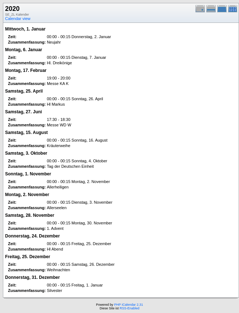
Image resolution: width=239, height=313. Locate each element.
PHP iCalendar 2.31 (128, 304)
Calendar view (18, 18)
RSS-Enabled (129, 308)
